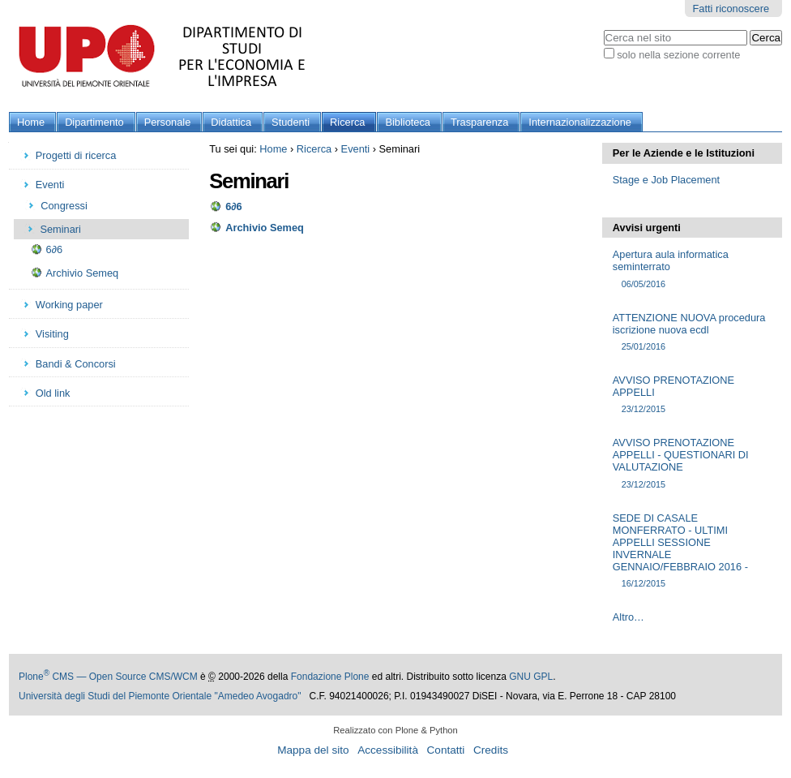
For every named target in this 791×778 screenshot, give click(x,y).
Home (31, 122)
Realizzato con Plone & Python (395, 730)
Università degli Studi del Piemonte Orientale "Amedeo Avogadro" (160, 696)
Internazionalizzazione (579, 122)
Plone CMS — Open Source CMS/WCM (108, 676)
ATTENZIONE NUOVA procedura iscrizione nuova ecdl (692, 333)
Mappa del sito (312, 750)
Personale (167, 122)
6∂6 (233, 206)
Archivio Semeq (264, 227)
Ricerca (347, 122)
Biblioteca (407, 122)
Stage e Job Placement (666, 180)
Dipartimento (94, 122)
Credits (490, 750)
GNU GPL (531, 676)
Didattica (231, 122)
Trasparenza (479, 122)
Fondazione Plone (330, 676)
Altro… (628, 617)
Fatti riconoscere (730, 8)
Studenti (291, 122)
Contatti (446, 750)
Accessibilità (387, 750)
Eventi (355, 149)
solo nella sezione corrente (678, 55)
